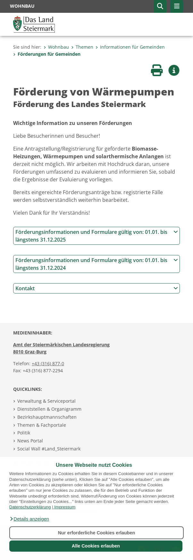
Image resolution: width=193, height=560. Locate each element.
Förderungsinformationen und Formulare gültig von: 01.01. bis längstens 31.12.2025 (96, 235)
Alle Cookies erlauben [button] (96, 545)
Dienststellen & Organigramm (49, 409)
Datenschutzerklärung (30, 507)
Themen (82, 47)
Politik (23, 433)
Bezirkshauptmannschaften (47, 417)
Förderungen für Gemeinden (46, 54)
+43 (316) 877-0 (48, 363)
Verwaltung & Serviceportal (46, 401)
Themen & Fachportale (41, 425)
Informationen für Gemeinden (130, 47)
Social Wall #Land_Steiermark (48, 449)
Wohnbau (56, 47)
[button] (29, 519)
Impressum (64, 507)
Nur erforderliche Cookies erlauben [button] (96, 532)
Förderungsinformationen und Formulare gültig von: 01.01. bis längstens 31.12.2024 (96, 264)
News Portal (30, 441)
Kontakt (96, 288)
